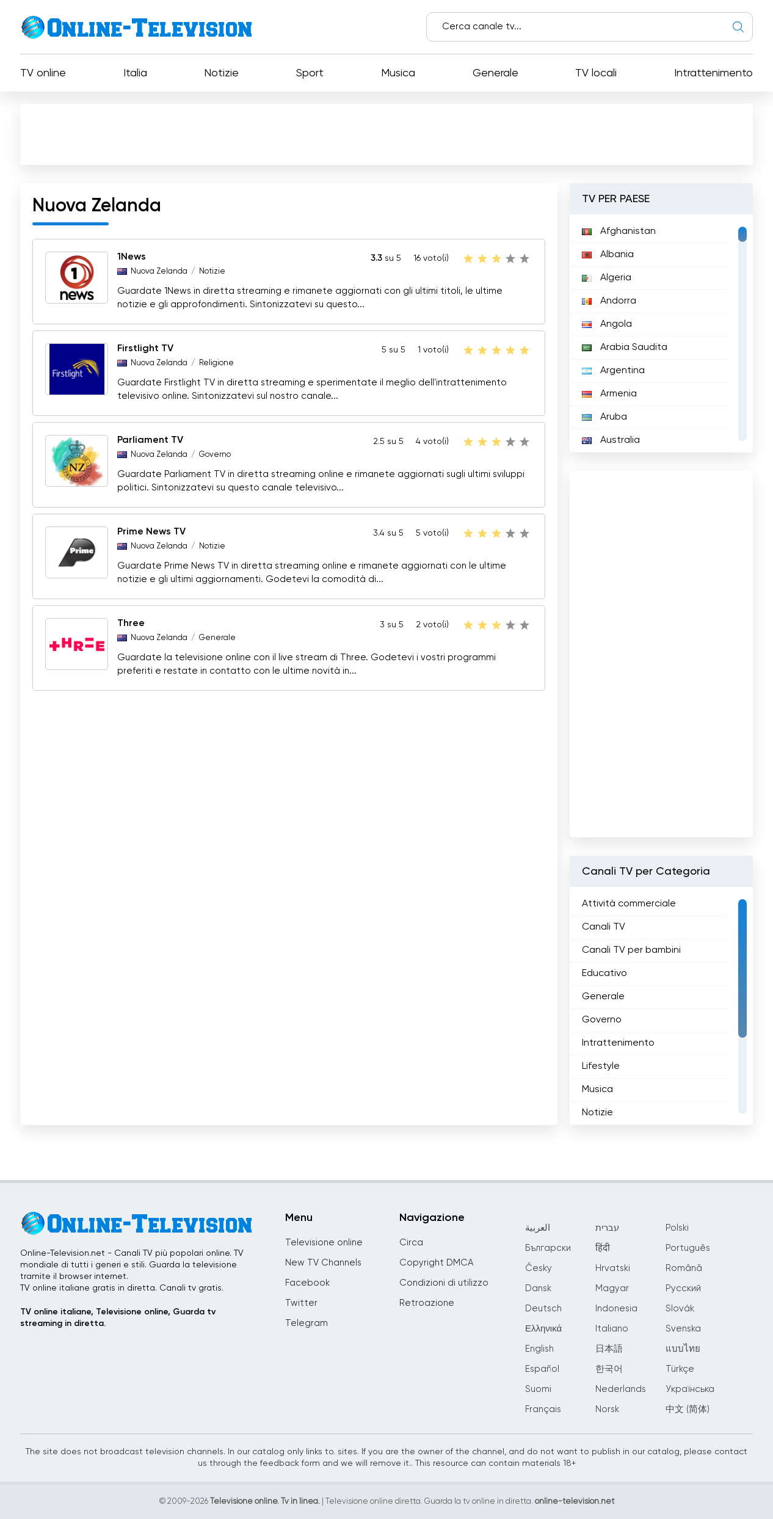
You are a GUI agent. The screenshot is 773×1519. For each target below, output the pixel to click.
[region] (661, 333)
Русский (683, 1288)
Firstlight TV (145, 349)
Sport (310, 73)
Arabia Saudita (624, 347)
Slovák (680, 1308)
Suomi (538, 1389)
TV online (43, 73)
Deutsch (543, 1308)
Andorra (609, 301)
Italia (135, 73)
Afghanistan (619, 231)
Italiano (611, 1328)
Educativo (604, 973)
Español (542, 1369)
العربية (537, 1228)
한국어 (609, 1369)
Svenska (683, 1328)
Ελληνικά (543, 1328)
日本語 (609, 1348)
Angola (607, 324)
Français (543, 1409)
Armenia (609, 394)
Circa (411, 1242)
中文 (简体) (687, 1409)
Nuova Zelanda (159, 271)
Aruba (604, 417)
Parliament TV (150, 440)
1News (131, 257)
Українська (690, 1389)
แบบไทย (683, 1348)
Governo (215, 455)
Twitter (301, 1303)
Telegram (306, 1323)
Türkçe (680, 1369)
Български (548, 1248)
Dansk (538, 1288)
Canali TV (603, 927)
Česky (538, 1268)
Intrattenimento (713, 73)
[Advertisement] (386, 133)
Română (684, 1268)
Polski (677, 1228)
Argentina (613, 371)
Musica (398, 73)
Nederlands (620, 1389)
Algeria (606, 278)
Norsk (607, 1409)
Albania (608, 255)
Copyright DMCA (436, 1262)
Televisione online (324, 1242)
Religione (216, 363)
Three (131, 623)
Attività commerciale (629, 904)
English (539, 1348)
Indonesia (616, 1308)
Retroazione (426, 1303)
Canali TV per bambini (631, 950)
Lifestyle (601, 1066)
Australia (611, 440)
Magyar (612, 1288)
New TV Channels (323, 1262)
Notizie (221, 73)
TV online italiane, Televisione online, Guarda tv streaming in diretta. (118, 1318)
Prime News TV (151, 532)
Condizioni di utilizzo (443, 1283)
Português (688, 1248)
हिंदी (602, 1248)
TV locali (596, 73)
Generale (495, 73)
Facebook (307, 1283)
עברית (607, 1228)
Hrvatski (612, 1268)
